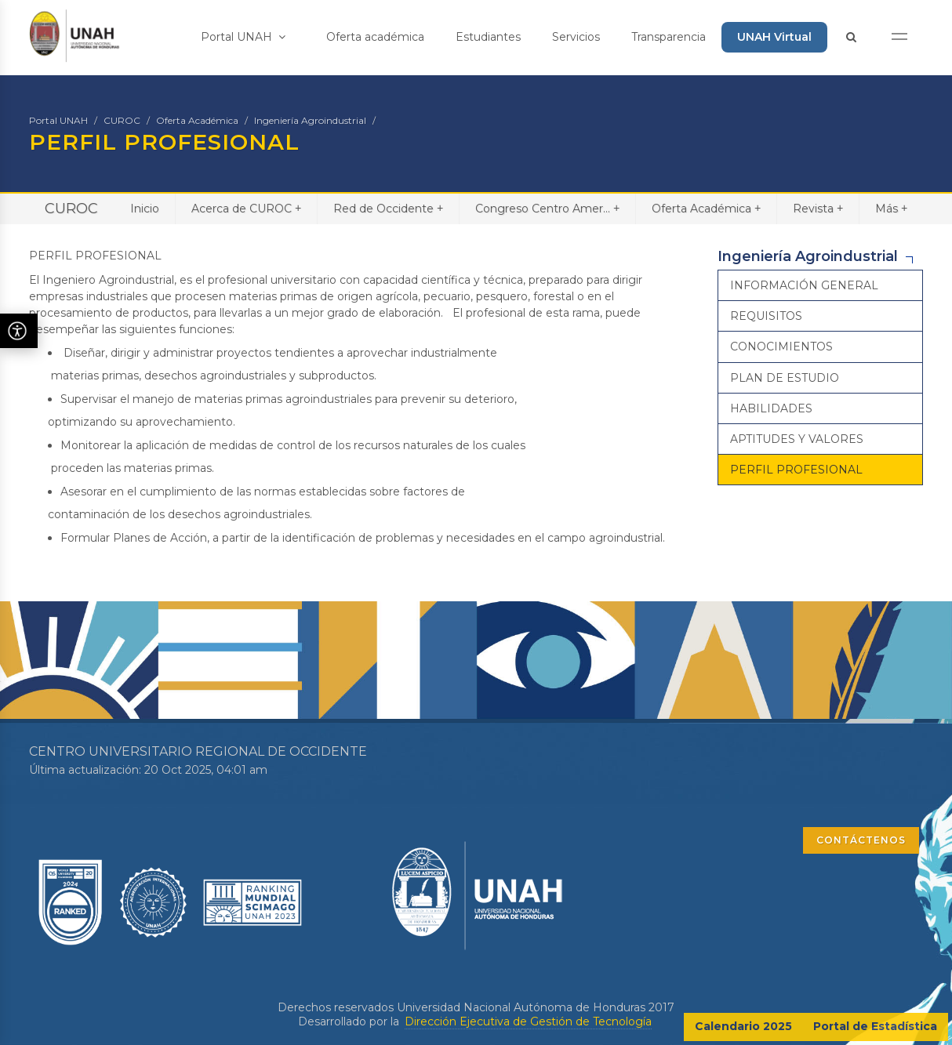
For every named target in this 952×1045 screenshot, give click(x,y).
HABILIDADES (771, 408)
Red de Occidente (388, 208)
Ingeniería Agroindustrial (310, 120)
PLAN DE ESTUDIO (784, 378)
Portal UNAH (243, 37)
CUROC (122, 120)
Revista (818, 208)
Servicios (576, 37)
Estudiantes (488, 37)
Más (891, 208)
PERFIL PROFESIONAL (796, 470)
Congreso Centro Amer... (547, 208)
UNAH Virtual (774, 37)
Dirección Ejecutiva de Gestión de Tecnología (528, 1021)
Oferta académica (375, 37)
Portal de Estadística (875, 1026)
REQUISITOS (766, 316)
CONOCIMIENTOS (781, 346)
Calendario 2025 (743, 1026)
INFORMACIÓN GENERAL (804, 285)
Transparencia (668, 37)
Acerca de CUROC (246, 208)
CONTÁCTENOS (861, 840)
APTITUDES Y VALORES (796, 439)
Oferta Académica (197, 120)
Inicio (144, 208)
